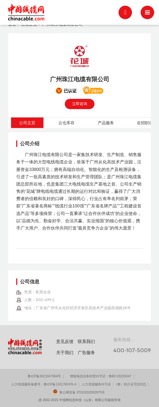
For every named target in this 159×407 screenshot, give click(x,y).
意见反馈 (64, 341)
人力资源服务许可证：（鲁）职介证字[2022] (114, 384)
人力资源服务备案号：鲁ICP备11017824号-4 (43, 384)
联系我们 (86, 341)
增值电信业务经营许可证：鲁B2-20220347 (100, 376)
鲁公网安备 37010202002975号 (82, 392)
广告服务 (86, 352)
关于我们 (64, 352)
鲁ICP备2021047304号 (44, 376)
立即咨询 (79, 104)
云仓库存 (66, 122)
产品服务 (106, 122)
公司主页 (27, 122)
